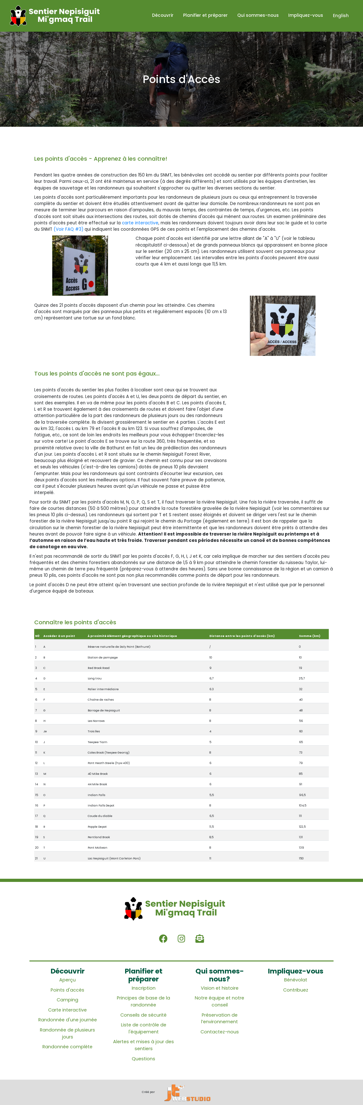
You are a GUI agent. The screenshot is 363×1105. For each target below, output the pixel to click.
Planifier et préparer (205, 16)
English (341, 16)
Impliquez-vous (306, 16)
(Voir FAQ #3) (68, 229)
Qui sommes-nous (258, 16)
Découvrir (163, 16)
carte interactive (140, 223)
